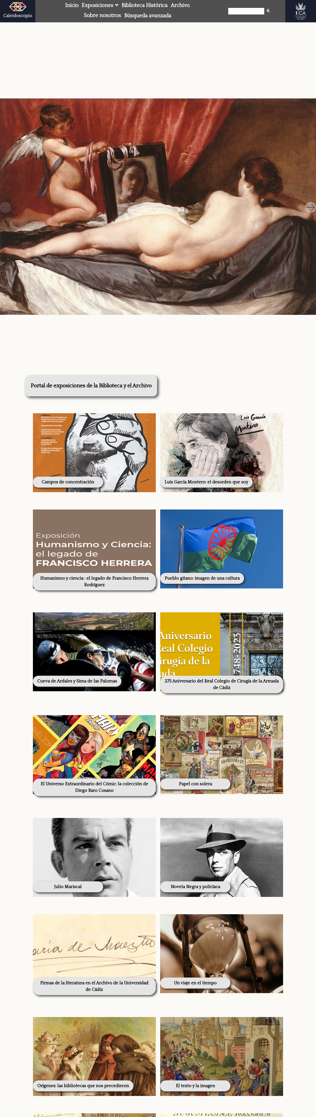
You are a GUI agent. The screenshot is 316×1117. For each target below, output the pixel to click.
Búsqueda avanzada (147, 16)
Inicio (72, 5)
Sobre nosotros (102, 15)
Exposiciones (97, 5)
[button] (310, 207)
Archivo (180, 5)
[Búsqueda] (247, 11)
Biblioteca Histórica (144, 5)
